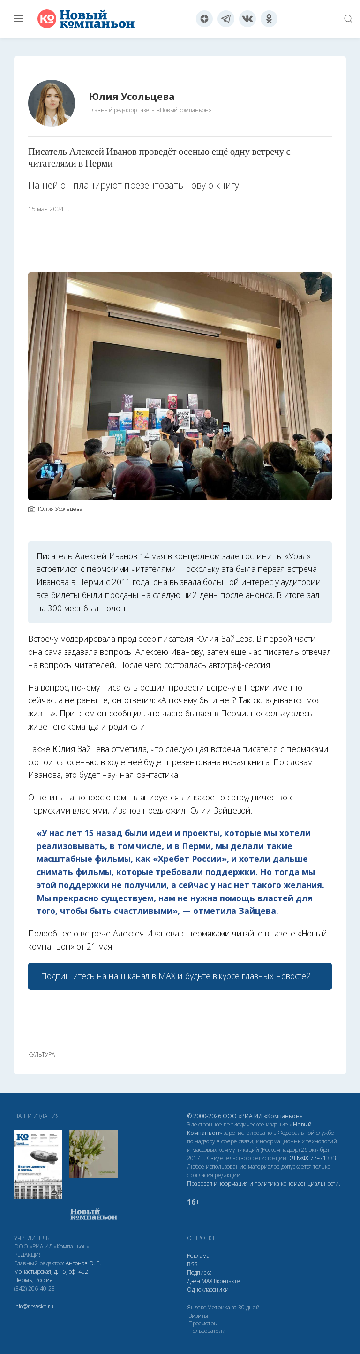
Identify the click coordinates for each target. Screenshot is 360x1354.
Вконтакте (227, 1281)
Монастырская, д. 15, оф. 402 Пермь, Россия (51, 1276)
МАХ (207, 1281)
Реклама (198, 1256)
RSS (192, 1264)
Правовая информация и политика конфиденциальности (263, 1183)
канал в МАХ (151, 975)
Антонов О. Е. (83, 1263)
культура (41, 1054)
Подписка (199, 1273)
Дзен (193, 1281)
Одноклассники (208, 1289)
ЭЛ (312, 1158)
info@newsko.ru (33, 1306)
